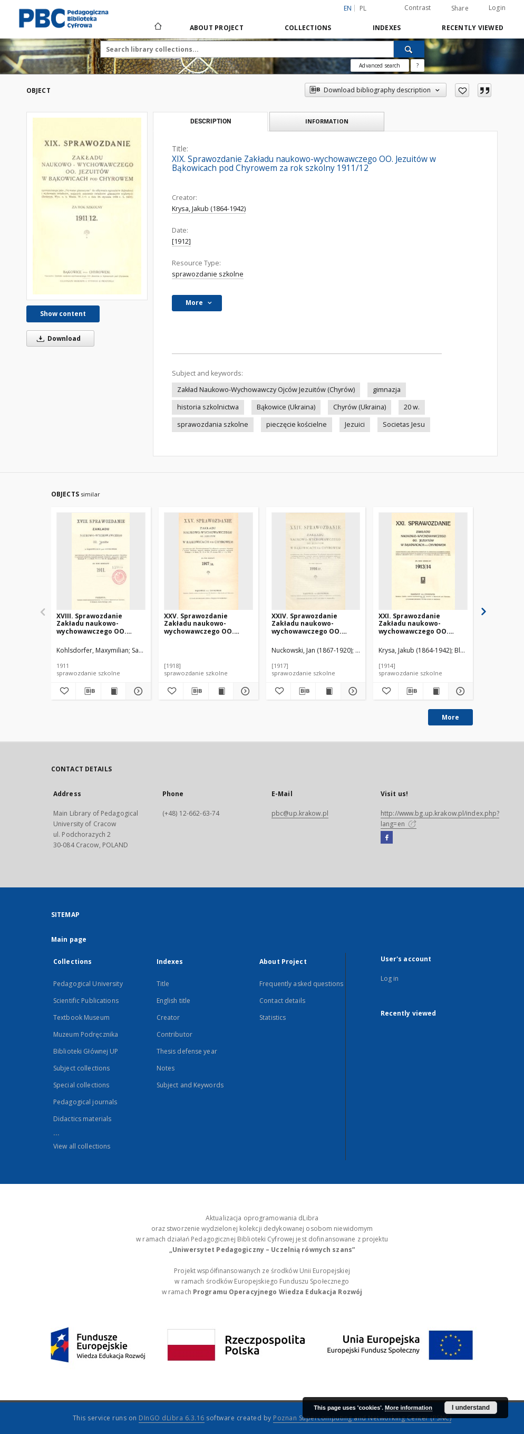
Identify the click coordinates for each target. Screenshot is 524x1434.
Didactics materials (82, 1118)
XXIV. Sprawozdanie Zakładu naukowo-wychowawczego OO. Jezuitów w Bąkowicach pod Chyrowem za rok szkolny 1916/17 (309, 623)
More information (408, 1407)
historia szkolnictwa (208, 407)
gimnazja (387, 389)
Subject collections (81, 1068)
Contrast (417, 7)
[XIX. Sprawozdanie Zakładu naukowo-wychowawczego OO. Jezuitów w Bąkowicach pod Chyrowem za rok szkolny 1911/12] (87, 206)
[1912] (181, 241)
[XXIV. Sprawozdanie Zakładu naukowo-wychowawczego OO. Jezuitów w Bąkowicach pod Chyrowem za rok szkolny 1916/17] (316, 561)
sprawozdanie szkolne (208, 274)
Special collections (81, 1085)
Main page (68, 939)
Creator (168, 1017)
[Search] (409, 49)
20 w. (412, 407)
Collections (308, 27)
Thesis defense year (187, 1051)
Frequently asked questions (301, 983)
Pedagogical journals (85, 1101)
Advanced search (379, 65)
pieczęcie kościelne (296, 424)
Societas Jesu (404, 424)
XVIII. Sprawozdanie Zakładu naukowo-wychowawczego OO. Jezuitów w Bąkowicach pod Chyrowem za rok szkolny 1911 (94, 623)
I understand (471, 1407)
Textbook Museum (81, 1017)
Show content (63, 313)
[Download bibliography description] (88, 691)
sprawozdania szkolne (212, 424)
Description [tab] (210, 121)
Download (57, 338)
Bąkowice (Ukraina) (286, 407)
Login (497, 7)
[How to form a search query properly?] (417, 65)
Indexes (387, 27)
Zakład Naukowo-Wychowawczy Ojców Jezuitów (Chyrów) (266, 389)
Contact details (282, 1000)
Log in (390, 978)
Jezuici (355, 424)
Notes (166, 1068)
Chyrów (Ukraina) (359, 407)
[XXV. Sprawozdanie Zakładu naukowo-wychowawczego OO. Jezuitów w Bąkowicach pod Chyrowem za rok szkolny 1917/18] (208, 561)
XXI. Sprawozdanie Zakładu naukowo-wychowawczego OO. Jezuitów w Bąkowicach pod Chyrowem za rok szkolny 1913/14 (417, 623)
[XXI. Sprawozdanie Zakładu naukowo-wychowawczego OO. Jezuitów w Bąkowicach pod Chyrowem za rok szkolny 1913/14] (423, 561)
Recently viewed (472, 27)
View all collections (81, 1146)
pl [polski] (363, 8)
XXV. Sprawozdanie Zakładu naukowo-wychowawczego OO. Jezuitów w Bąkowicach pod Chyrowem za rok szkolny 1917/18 (202, 623)
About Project (217, 27)
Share (460, 8)
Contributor (174, 1034)
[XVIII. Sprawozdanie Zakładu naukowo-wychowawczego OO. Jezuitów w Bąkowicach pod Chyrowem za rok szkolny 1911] (101, 561)
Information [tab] (326, 121)
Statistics (272, 1017)
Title (163, 983)
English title (174, 1000)
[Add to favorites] (462, 90)
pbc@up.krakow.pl (299, 813)
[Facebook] (387, 838)
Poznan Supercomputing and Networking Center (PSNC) (362, 1417)
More (450, 717)
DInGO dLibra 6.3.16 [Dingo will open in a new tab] (172, 1417)
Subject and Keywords (190, 1085)
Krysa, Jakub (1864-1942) (209, 208)
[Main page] (157, 27)
